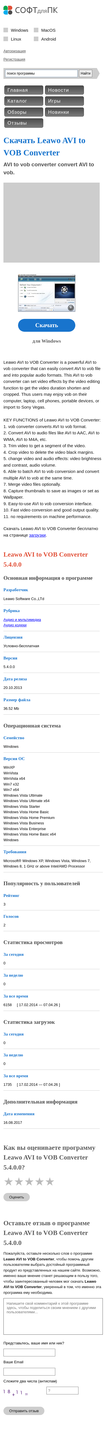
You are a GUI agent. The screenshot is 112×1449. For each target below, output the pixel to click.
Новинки (58, 112)
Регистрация (14, 59)
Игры (54, 101)
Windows (19, 29)
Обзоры (17, 112)
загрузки (37, 535)
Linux (16, 38)
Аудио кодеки (15, 625)
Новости (58, 90)
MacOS (48, 29)
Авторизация (14, 51)
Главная (17, 90)
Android (48, 38)
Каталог (17, 101)
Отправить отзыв (24, 1411)
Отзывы (17, 123)
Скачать (46, 325)
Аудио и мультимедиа (22, 619)
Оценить (16, 1197)
